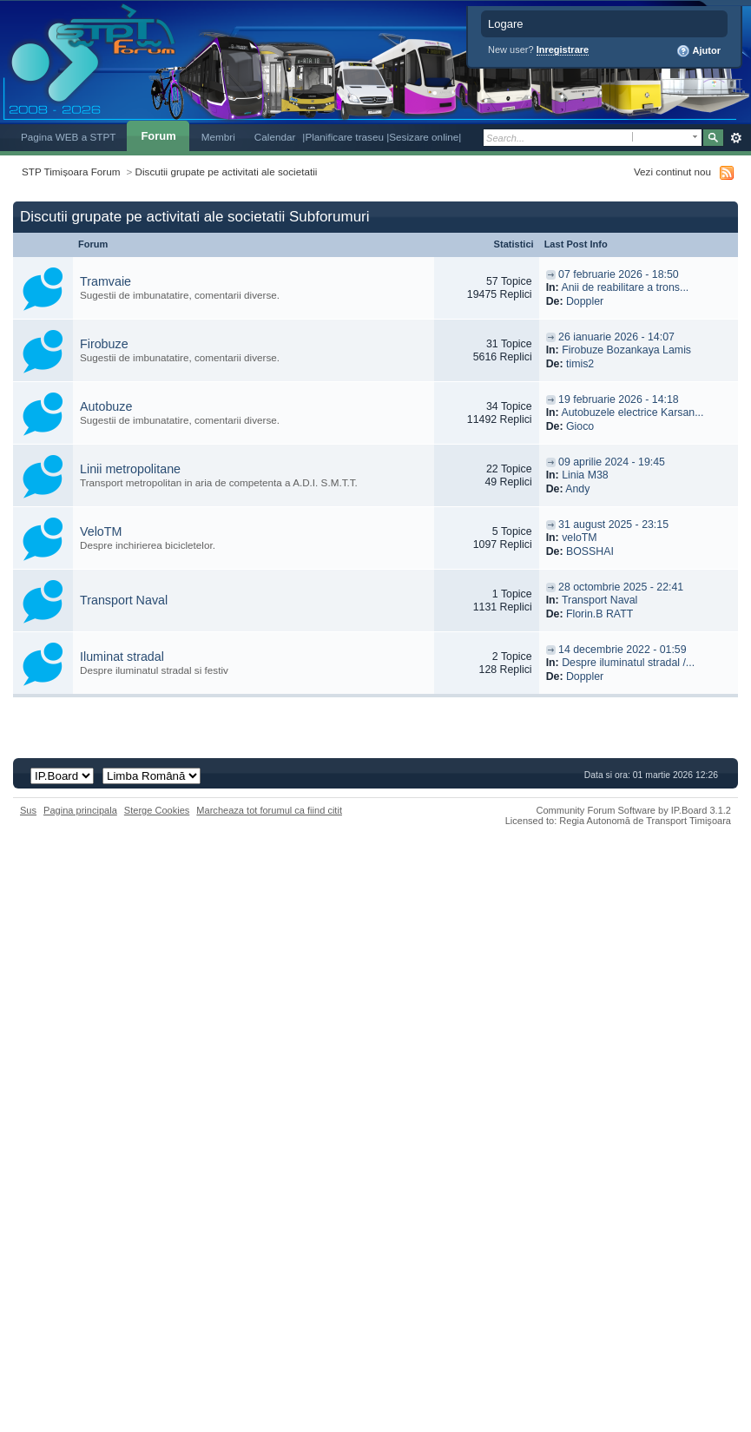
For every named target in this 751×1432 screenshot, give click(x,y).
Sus (28, 810)
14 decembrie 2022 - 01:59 (622, 649)
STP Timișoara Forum (71, 171)
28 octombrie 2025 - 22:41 (620, 587)
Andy (577, 489)
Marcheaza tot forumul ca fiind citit (269, 810)
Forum (158, 135)
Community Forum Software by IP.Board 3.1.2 (633, 810)
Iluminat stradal (122, 656)
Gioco (580, 426)
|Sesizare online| (423, 136)
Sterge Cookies (157, 810)
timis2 (580, 364)
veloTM (579, 537)
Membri (218, 136)
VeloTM (101, 531)
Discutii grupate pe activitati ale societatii (226, 171)
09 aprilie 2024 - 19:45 (611, 462)
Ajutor (698, 51)
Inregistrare (563, 49)
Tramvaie (105, 281)
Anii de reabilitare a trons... (624, 287)
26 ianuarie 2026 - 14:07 (616, 337)
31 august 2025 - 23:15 (613, 524)
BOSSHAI (590, 551)
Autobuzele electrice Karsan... (632, 412)
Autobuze (106, 406)
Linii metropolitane (130, 469)
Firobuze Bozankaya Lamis (626, 350)
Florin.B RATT (599, 614)
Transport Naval (124, 600)
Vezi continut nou (672, 171)
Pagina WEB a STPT (68, 136)
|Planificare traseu (344, 136)
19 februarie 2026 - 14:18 (618, 399)
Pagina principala (80, 810)
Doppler (584, 301)
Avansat (736, 138)
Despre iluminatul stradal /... (628, 663)
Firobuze (104, 344)
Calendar (275, 136)
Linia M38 (585, 475)
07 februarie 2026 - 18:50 (618, 274)
